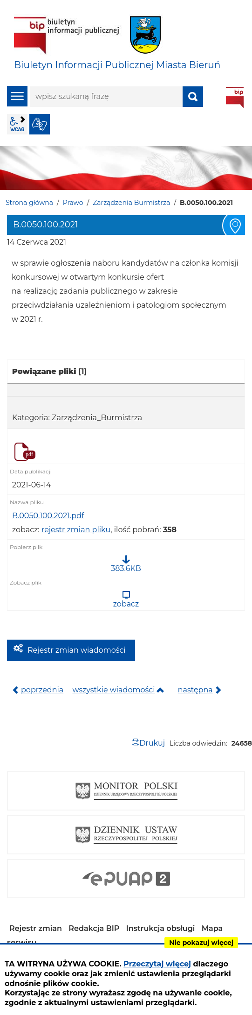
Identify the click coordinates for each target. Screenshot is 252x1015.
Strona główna (29, 202)
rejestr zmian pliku (75, 529)
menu (17, 96)
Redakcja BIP (93, 928)
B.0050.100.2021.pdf (48, 515)
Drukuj (152, 743)
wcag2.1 (17, 124)
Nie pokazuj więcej (201, 942)
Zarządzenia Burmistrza (131, 202)
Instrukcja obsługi (160, 928)
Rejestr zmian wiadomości (76, 650)
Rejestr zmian (35, 928)
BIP (235, 97)
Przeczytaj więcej (157, 963)
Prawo (73, 202)
